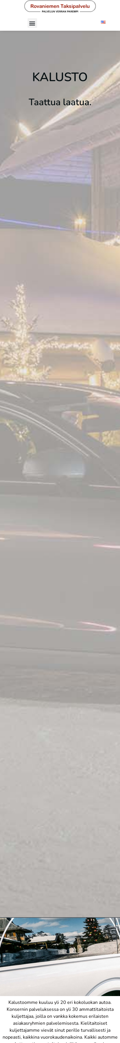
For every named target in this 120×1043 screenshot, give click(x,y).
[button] (32, 23)
